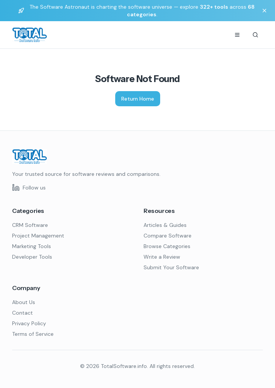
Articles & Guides (165, 225)
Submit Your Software (171, 267)
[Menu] (237, 34)
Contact (22, 312)
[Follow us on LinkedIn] (29, 187)
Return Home (137, 98)
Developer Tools (32, 256)
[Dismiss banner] (264, 10)
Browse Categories (167, 246)
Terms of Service (33, 334)
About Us (23, 302)
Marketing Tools (31, 246)
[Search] (255, 34)
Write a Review (162, 256)
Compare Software (168, 235)
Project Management (38, 235)
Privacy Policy (29, 323)
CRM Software (30, 225)
